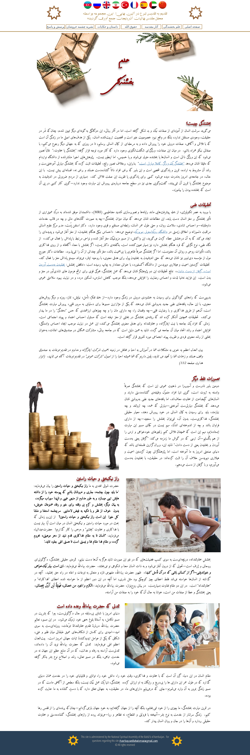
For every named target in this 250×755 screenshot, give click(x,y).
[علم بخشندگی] (172, 26)
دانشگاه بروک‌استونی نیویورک (151, 232)
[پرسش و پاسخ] (55, 26)
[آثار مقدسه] (151, 26)
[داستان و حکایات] (107, 26)
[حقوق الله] (131, 26)
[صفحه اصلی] (192, 26)
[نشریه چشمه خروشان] (80, 26)
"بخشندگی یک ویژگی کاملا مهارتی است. (161, 163)
